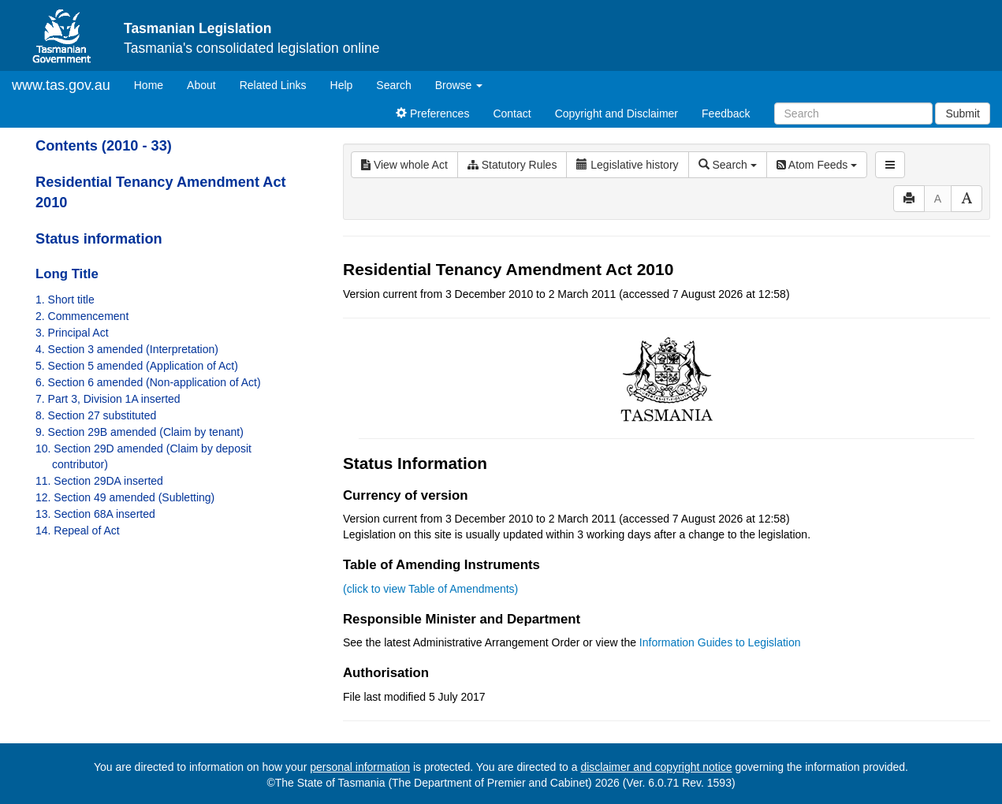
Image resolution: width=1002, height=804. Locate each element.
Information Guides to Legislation (720, 642)
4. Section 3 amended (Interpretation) (126, 349)
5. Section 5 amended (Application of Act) (136, 365)
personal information (360, 767)
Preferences (432, 113)
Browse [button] (459, 85)
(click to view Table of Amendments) (430, 589)
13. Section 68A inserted (95, 514)
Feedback (726, 113)
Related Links (273, 85)
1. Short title (65, 299)
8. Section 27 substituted (95, 415)
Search (393, 85)
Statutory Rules (512, 164)
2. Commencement (82, 316)
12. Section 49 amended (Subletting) (124, 497)
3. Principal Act (72, 332)
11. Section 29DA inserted (99, 481)
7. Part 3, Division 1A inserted (108, 399)
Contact (512, 113)
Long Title (67, 273)
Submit (962, 113)
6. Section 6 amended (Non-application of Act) (148, 382)
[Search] (853, 113)
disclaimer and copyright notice (656, 767)
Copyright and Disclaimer (616, 113)
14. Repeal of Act (77, 530)
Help (341, 85)
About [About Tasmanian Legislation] (201, 85)
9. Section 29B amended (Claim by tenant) (139, 432)
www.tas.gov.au (61, 85)
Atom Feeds (817, 164)
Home (154, 83)
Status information (98, 239)
